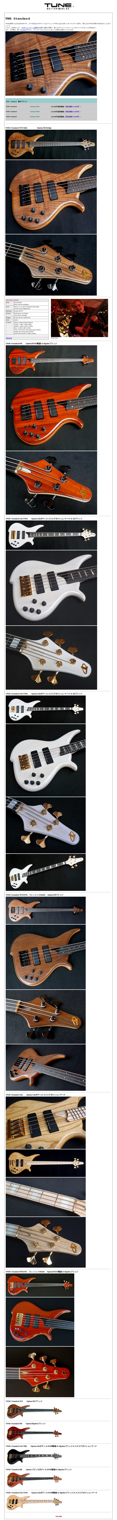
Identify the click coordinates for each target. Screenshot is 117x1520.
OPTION (9, 338)
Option (24, 30)
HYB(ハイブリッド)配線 (30, 28)
